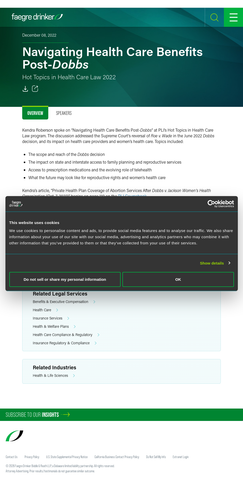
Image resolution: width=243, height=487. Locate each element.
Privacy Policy (32, 457)
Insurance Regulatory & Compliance (65, 343)
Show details (212, 263)
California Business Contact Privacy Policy (117, 457)
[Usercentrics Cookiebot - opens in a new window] (211, 203)
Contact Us (12, 457)
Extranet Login (181, 457)
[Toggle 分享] (35, 89)
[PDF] (25, 89)
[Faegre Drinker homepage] (37, 17)
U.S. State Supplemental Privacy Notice (67, 457)
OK (178, 279)
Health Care (45, 310)
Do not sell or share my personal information (65, 279)
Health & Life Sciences (54, 375)
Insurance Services (51, 318)
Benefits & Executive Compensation (64, 302)
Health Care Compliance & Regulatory (66, 335)
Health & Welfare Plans (54, 326)
